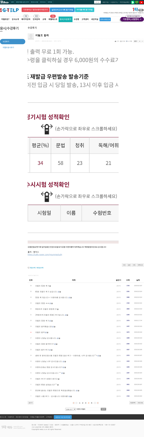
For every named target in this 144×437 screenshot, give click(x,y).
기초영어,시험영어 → (132, 19)
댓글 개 (32, 268)
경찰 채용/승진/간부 (22, 2)
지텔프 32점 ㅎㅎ (42, 303)
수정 (124, 265)
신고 (117, 41)
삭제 (134, 265)
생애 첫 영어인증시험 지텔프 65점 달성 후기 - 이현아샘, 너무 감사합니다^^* (66, 355)
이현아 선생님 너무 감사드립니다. (48, 361)
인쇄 (123, 41)
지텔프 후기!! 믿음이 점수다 (46, 378)
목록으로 (140, 265)
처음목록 (132, 403)
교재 (44, 19)
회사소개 (3, 417)
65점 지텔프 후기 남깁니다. (46, 291)
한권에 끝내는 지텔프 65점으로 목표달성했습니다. (55, 390)
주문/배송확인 (124, 2)
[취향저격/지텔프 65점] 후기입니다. (50, 315)
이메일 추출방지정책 (37, 417)
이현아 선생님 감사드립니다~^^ (48, 373)
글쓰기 (30, 403)
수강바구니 (114, 2)
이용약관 (11, 417)
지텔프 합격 (40, 332)
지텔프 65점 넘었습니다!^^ (46, 384)
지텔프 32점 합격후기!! (44, 344)
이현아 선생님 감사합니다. (45, 338)
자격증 (50, 2)
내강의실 (94, 19)
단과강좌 (36, 19)
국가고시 (43, 2)
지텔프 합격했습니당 (43, 326)
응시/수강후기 (65, 19)
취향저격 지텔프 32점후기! (46, 309)
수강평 (76, 19)
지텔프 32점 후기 (42, 320)
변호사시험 (34, 2)
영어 (12, 2)
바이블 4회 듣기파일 (85, 10)
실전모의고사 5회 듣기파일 (62, 10)
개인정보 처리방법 (22, 417)
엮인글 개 (40, 268)
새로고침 (140, 403)
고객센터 (85, 19)
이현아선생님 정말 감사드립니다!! (48, 367)
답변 (129, 265)
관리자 (118, 286)
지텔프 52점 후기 (42, 285)
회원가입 (106, 2)
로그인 (97, 2)
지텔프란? (5, 19)
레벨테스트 (53, 19)
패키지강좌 (25, 19)
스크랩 (129, 41)
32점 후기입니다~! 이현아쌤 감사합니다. (51, 297)
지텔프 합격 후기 (42, 349)
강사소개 (15, 19)
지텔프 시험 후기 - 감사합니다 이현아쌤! (51, 396)
